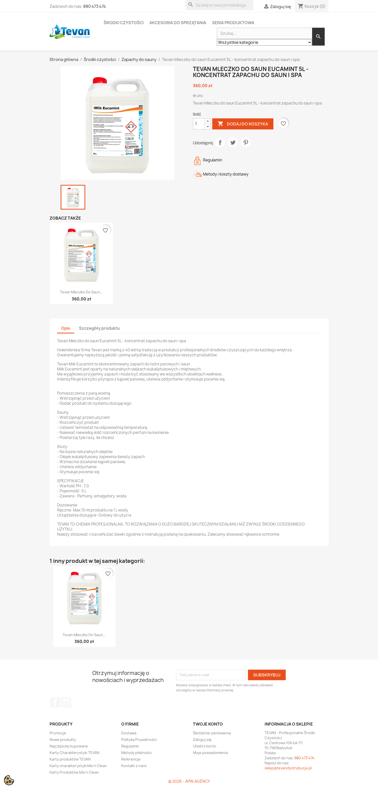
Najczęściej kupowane (69, 746)
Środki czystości (124, 22)
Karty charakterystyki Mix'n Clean (78, 765)
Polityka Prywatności (139, 739)
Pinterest (246, 143)
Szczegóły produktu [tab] (99, 328)
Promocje (58, 733)
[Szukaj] (219, 5)
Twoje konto (208, 724)
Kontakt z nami (133, 765)
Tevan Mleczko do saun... (81, 292)
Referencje (131, 759)
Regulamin (130, 746)
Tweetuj (233, 143)
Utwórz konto (204, 746)
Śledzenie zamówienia (212, 733)
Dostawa (128, 733)
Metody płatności (136, 752)
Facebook (55, 702)
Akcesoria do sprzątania (177, 22)
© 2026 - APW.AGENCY (189, 781)
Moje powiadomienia (210, 752)
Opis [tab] (65, 328)
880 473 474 (94, 6)
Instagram (66, 702)
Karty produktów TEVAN (70, 759)
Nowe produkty (63, 739)
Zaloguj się (202, 739)
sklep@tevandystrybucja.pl (288, 768)
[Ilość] (199, 123)
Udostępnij (220, 143)
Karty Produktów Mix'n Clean (74, 772)
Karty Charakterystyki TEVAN (74, 752)
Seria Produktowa (233, 22)
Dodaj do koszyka (243, 124)
